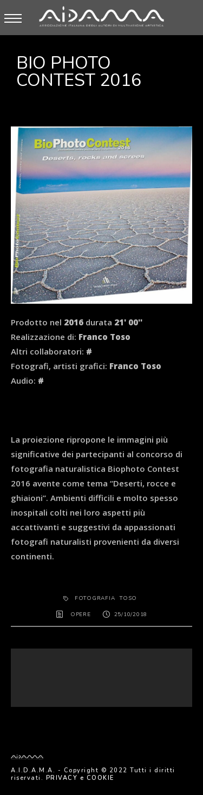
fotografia (95, 598)
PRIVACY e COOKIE (80, 778)
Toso (128, 598)
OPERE (80, 614)
